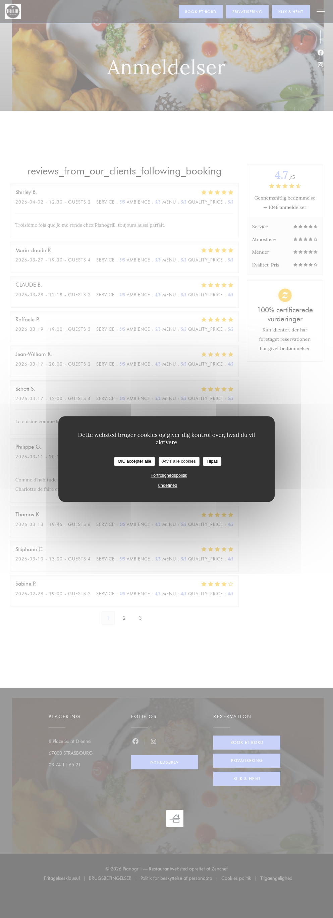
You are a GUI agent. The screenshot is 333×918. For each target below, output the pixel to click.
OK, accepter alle (134, 461)
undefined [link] (167, 485)
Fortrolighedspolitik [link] (169, 475)
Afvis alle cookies (179, 461)
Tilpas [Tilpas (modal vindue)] (212, 461)
